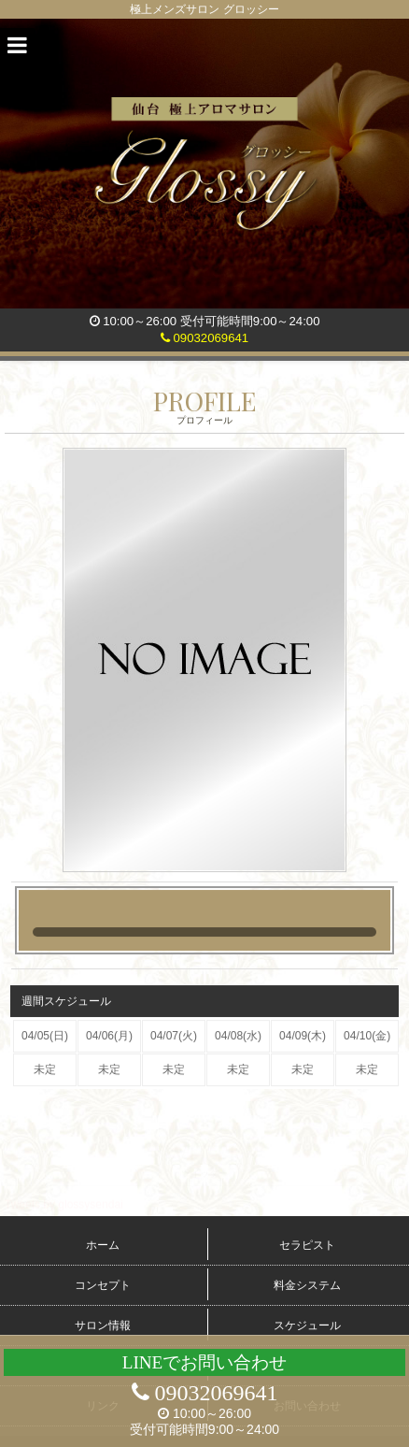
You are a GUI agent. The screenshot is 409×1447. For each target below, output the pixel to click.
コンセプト (103, 1285)
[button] (17, 46)
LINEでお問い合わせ (205, 1362)
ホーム (103, 1245)
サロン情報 (103, 1325)
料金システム (307, 1285)
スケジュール (307, 1325)
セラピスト (307, 1245)
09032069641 (204, 338)
